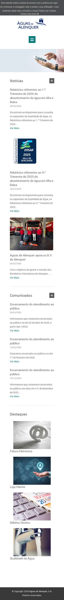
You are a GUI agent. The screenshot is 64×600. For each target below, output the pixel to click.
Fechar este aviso (29, 13)
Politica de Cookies (47, 10)
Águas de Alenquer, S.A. (40, 591)
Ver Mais (14, 128)
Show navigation (32, 39)
